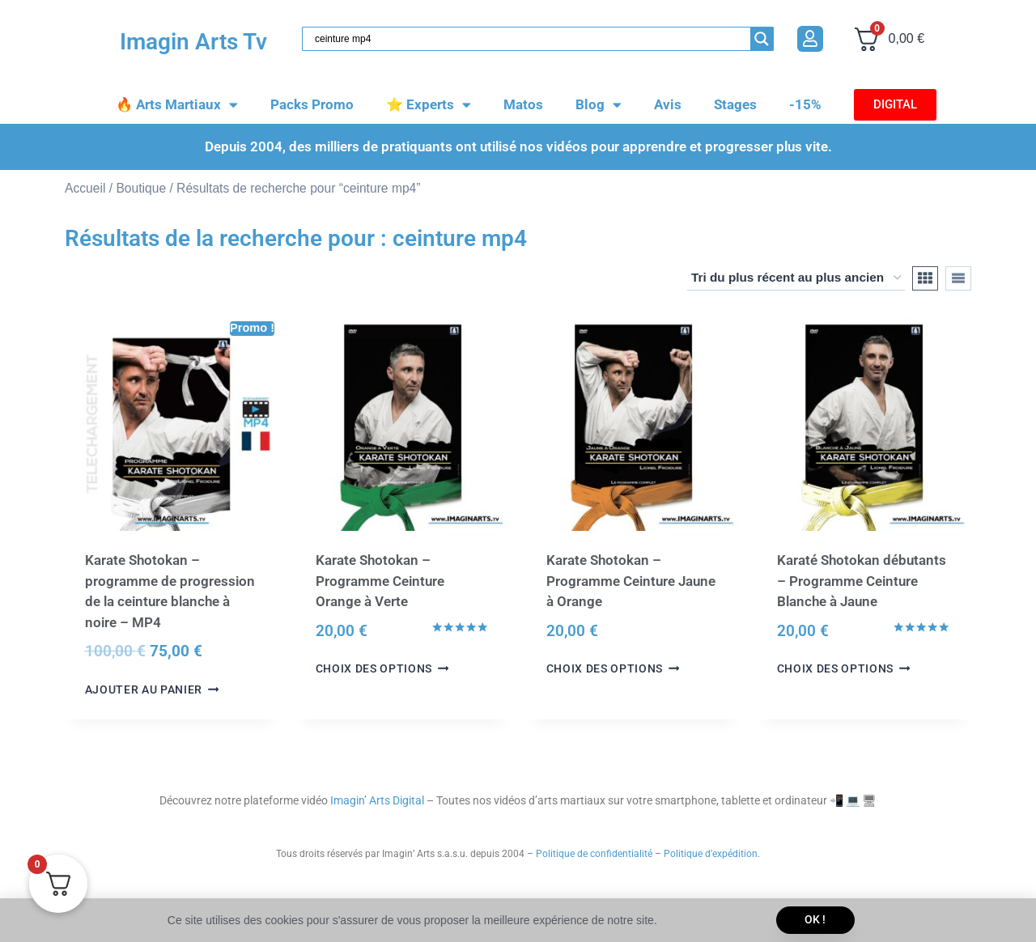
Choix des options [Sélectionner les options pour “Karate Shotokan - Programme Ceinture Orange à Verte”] (382, 668)
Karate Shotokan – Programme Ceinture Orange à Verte (380, 580)
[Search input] (530, 39)
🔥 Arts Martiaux (177, 105)
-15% (805, 104)
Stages (735, 104)
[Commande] (796, 278)
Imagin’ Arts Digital (377, 800)
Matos (523, 104)
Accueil (85, 188)
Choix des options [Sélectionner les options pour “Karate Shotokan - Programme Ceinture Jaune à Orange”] (613, 668)
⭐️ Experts (428, 105)
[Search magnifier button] (761, 39)
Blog (598, 105)
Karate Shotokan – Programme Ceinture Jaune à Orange (630, 580)
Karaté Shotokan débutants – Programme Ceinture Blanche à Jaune (861, 580)
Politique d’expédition (711, 853)
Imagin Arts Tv (193, 41)
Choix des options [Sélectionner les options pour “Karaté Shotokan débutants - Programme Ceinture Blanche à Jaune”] (844, 668)
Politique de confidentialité (594, 853)
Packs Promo (312, 104)
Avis (667, 104)
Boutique (141, 188)
